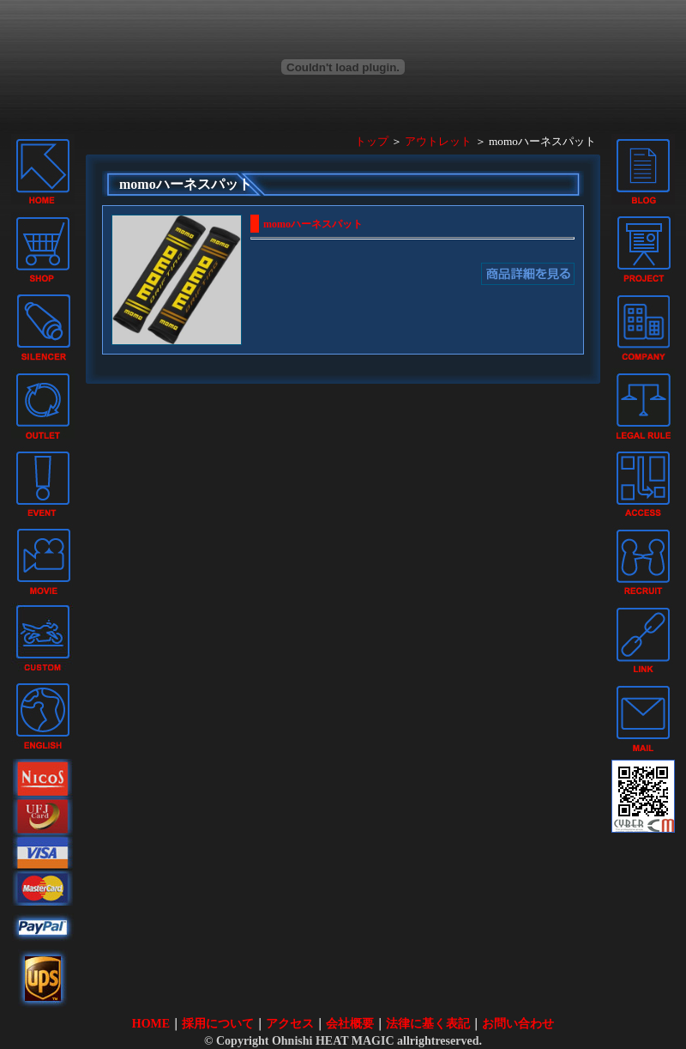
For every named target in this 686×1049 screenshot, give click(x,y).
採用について (218, 1023)
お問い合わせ (518, 1023)
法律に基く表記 (428, 1023)
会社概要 (350, 1023)
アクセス (290, 1023)
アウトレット (438, 141)
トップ (371, 141)
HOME (151, 1023)
